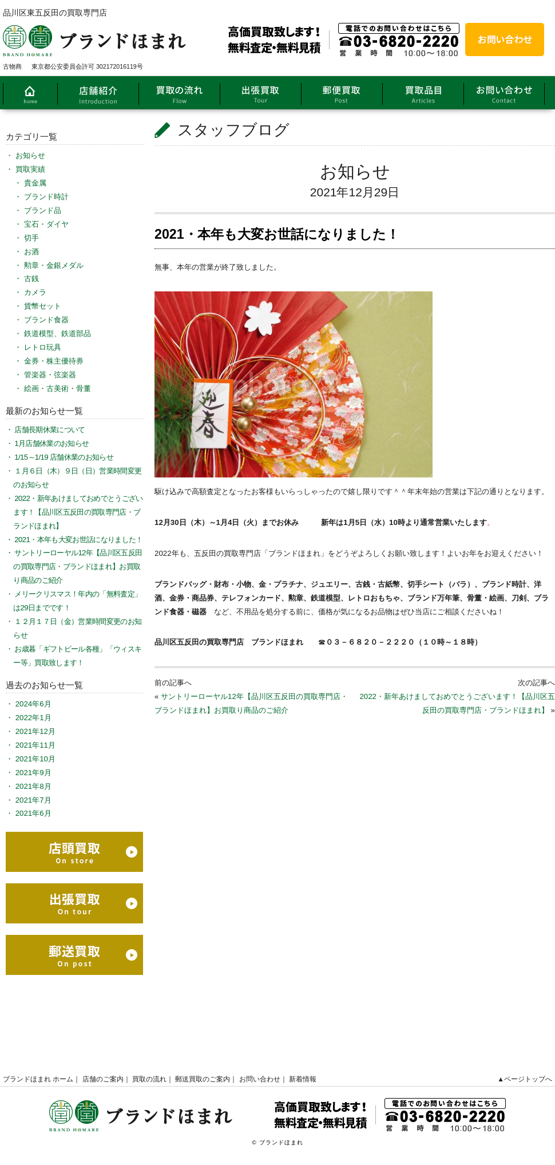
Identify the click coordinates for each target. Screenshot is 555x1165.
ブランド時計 (46, 196)
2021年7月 (33, 800)
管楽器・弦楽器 (50, 374)
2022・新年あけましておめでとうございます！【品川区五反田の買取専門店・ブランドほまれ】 (77, 512)
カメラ (35, 292)
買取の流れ (149, 1079)
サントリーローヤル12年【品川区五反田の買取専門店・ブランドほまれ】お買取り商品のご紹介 (77, 566)
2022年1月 (33, 717)
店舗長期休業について (49, 429)
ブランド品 (42, 210)
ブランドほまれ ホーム (38, 1079)
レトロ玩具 (42, 347)
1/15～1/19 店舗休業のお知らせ (63, 457)
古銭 (31, 278)
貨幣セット (42, 306)
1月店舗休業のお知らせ (51, 443)
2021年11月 (35, 745)
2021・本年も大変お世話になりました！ (78, 539)
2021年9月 (33, 772)
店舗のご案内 (103, 1079)
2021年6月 (33, 813)
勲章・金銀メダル (54, 265)
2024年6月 (33, 704)
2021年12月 (35, 731)
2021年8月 (33, 786)
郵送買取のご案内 (202, 1079)
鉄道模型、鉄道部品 (57, 333)
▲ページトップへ (524, 1079)
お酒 (31, 251)
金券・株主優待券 (54, 361)
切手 (31, 238)
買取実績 (30, 169)
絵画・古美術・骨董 (57, 388)
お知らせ (355, 171)
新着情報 (302, 1079)
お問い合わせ (259, 1079)
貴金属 (35, 183)
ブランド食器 (46, 319)
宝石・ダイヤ (46, 224)
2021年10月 (35, 759)
